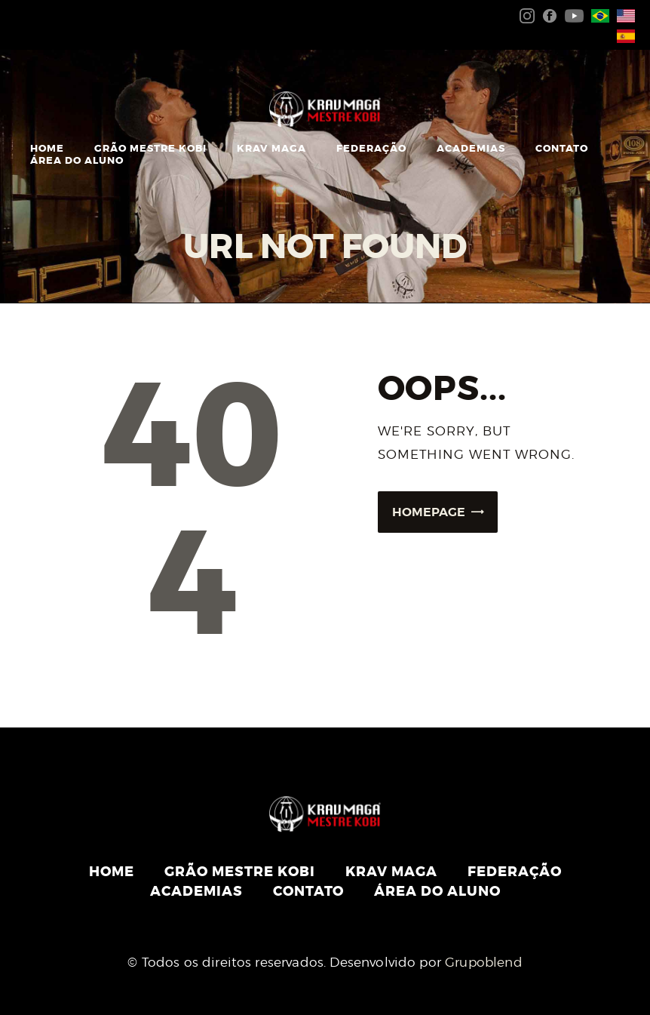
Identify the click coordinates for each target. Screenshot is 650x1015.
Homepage (428, 512)
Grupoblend (484, 962)
